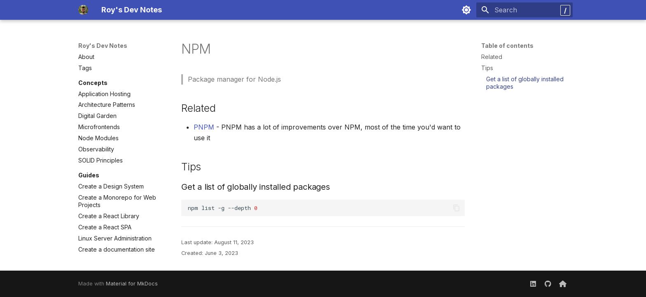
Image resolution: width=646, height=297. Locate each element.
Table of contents (507, 45)
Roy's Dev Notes (102, 45)
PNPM (204, 127)
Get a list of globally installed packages (525, 82)
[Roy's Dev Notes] (83, 10)
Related (491, 56)
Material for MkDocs (132, 283)
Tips (487, 67)
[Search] (524, 9)
